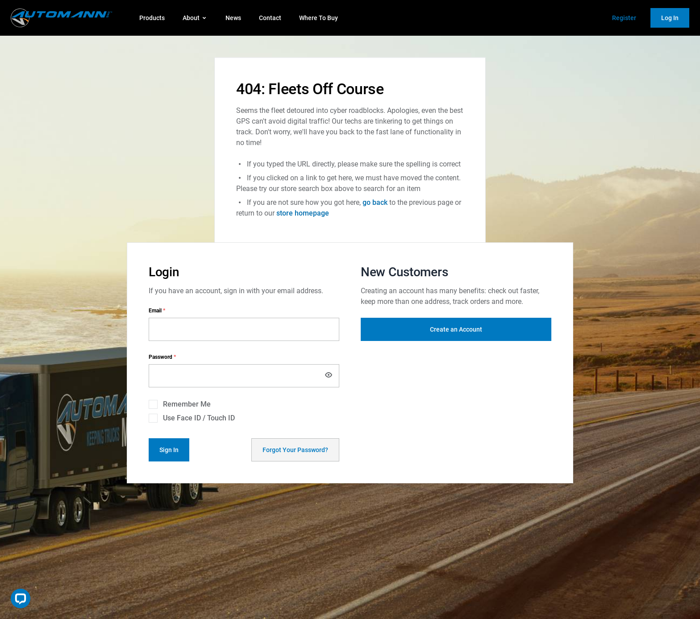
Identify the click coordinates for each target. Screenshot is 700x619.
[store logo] (61, 17)
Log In (670, 17)
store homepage (302, 213)
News (233, 17)
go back (375, 202)
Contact (270, 17)
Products (152, 17)
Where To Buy (318, 17)
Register (624, 17)
